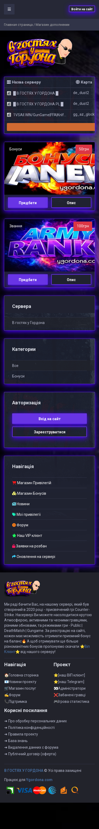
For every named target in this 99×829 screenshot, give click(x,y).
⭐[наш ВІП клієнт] (69, 678)
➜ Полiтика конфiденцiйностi (29, 730)
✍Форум (12, 697)
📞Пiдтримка (15, 704)
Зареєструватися (49, 432)
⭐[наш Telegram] (69, 684)
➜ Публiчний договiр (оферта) (30, 756)
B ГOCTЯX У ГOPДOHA (23, 773)
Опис (71, 203)
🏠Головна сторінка (21, 678)
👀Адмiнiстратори (70, 691)
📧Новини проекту (20, 684)
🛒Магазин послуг (20, 691)
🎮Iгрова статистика (71, 704)
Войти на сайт (82, 9)
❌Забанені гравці (70, 697)
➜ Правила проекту (21, 737)
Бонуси (18, 376)
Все (15, 366)
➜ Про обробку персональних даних (35, 724)
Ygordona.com (39, 782)
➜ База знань (16, 743)
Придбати (28, 203)
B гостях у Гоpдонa (28, 323)
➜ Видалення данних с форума (31, 750)
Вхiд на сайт (50, 419)
